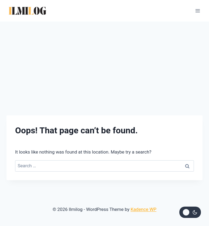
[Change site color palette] (190, 212)
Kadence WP (143, 209)
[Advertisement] (104, 62)
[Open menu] (198, 10)
